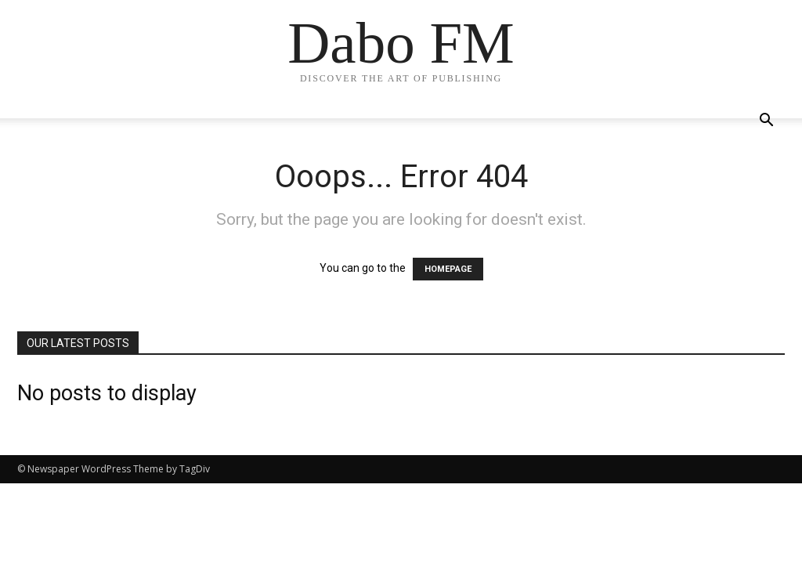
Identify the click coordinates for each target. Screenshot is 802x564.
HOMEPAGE (447, 269)
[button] (766, 121)
